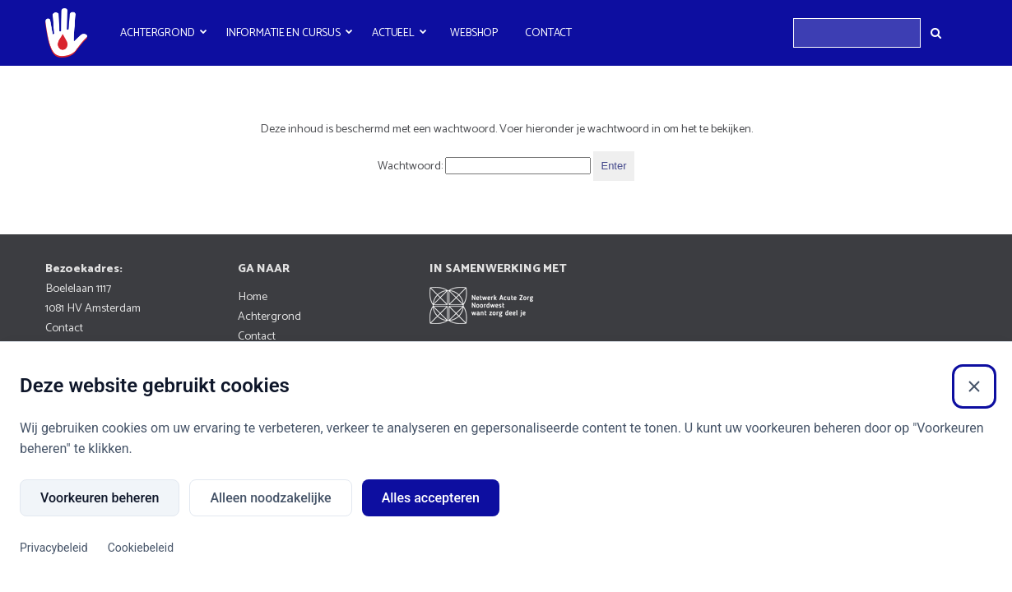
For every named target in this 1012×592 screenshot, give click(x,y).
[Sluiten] (974, 386)
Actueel (393, 33)
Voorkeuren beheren (99, 498)
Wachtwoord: (484, 166)
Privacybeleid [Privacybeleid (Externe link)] (54, 547)
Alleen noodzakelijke (270, 498)
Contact (548, 33)
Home (252, 297)
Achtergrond (157, 33)
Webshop (474, 33)
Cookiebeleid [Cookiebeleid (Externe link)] (141, 547)
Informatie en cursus (283, 33)
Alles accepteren (431, 498)
